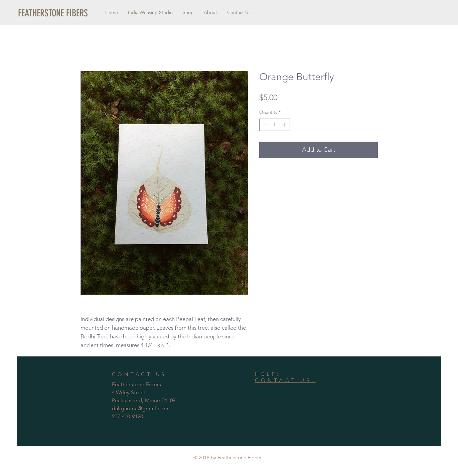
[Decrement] (264, 125)
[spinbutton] (275, 125)
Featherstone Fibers (136, 384)
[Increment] (285, 125)
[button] (52, 13)
